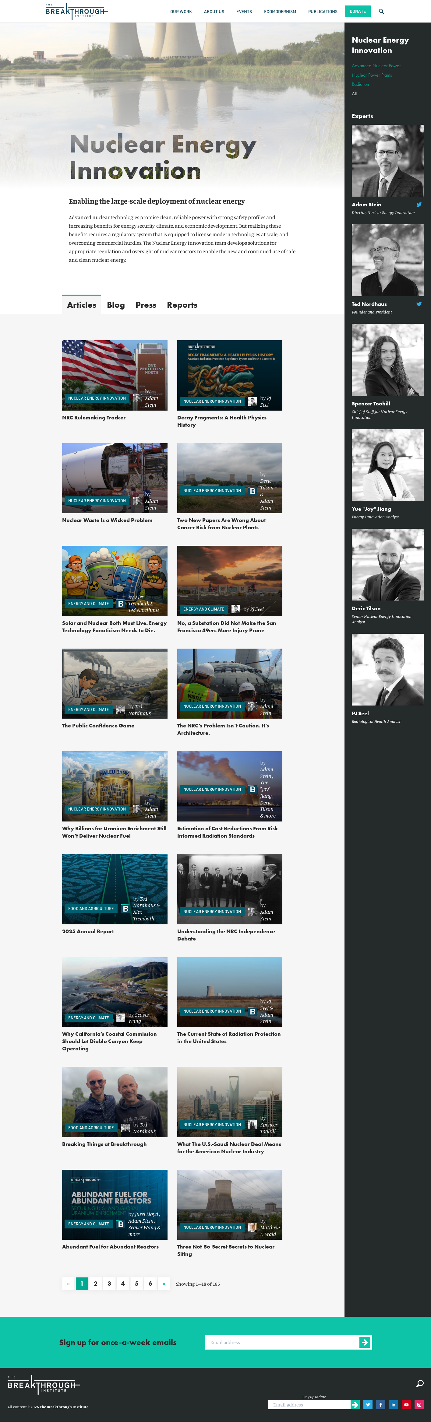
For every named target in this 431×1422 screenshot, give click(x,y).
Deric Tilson (267, 484)
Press (146, 304)
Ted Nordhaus (143, 610)
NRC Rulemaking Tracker (93, 417)
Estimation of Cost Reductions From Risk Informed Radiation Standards (227, 832)
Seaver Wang (138, 1017)
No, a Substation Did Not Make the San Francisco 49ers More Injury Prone (226, 626)
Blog (116, 304)
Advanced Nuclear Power (376, 65)
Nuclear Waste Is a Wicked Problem (107, 520)
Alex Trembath (139, 600)
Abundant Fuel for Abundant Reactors (110, 1246)
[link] (147, 398)
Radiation (360, 84)
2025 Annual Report (88, 931)
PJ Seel (265, 401)
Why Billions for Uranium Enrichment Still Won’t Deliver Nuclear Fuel (114, 832)
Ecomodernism (280, 11)
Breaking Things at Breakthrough (104, 1143)
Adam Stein (151, 401)
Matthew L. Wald (270, 1230)
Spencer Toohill (268, 1127)
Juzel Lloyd (146, 1213)
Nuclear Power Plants (372, 75)
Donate (358, 11)
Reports (182, 304)
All (354, 93)
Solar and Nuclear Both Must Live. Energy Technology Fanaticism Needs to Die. (114, 626)
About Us (214, 11)
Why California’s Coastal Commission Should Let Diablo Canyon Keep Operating (109, 1041)
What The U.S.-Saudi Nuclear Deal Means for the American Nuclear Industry (229, 1147)
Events (244, 11)
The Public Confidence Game (98, 725)
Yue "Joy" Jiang (266, 789)
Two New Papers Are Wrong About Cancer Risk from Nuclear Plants (221, 524)
